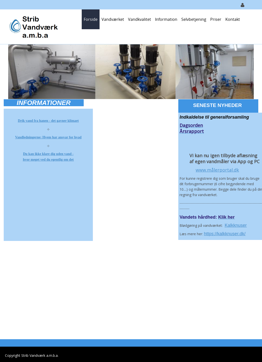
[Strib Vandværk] (32, 26)
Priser (215, 19)
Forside (91, 19)
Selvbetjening (193, 19)
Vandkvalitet (139, 19)
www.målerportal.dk (217, 170)
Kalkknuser (236, 225)
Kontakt (232, 19)
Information (166, 19)
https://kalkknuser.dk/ (224, 233)
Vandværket (113, 19)
